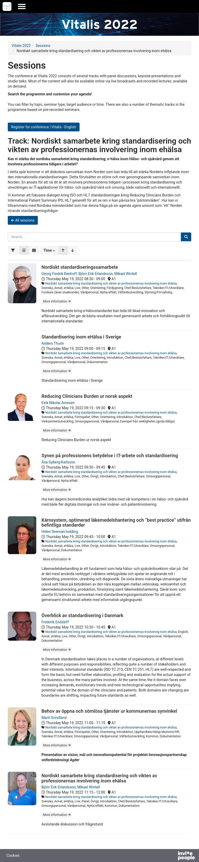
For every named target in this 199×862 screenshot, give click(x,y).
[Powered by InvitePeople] (173, 856)
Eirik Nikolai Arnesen (58, 403)
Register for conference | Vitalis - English (43, 127)
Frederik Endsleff (55, 622)
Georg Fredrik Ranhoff (59, 274)
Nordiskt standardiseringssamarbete (79, 267)
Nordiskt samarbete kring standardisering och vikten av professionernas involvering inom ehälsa (111, 283)
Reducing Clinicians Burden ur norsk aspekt (86, 396)
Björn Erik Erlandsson (96, 274)
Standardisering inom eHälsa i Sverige (81, 337)
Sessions (43, 46)
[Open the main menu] (22, 6)
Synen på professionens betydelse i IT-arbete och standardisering (109, 455)
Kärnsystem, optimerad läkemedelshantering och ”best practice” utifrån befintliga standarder (116, 522)
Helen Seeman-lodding (59, 531)
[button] (49, 250)
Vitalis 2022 (21, 46)
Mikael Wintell (125, 274)
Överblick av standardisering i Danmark (82, 615)
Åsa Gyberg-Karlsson (58, 462)
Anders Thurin (52, 343)
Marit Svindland (54, 718)
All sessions (22, 220)
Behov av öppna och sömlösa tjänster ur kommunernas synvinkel (109, 711)
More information (57, 301)
